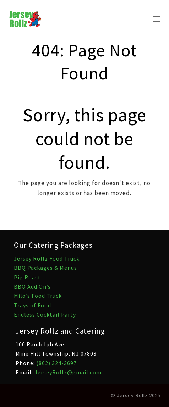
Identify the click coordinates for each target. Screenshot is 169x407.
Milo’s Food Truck (38, 295)
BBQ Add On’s (32, 286)
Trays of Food (32, 305)
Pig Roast (27, 277)
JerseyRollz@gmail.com (68, 372)
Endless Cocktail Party (45, 314)
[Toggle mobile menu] (156, 19)
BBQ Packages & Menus (45, 267)
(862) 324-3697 (56, 363)
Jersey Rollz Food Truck (47, 258)
